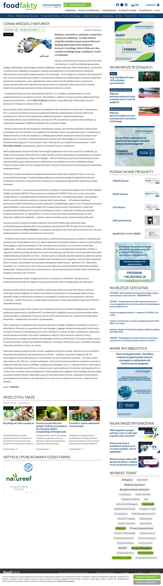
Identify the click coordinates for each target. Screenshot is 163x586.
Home (10, 16)
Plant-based (145, 523)
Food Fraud (147, 504)
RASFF (123, 548)
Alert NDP (142, 479)
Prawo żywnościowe (141, 528)
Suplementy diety (125, 553)
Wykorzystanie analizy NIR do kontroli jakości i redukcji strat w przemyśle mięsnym (123, 462)
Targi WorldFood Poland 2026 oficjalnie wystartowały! (122, 80)
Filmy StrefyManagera (127, 504)
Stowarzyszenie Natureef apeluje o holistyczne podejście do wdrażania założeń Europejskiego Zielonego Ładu (51, 427)
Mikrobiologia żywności (143, 513)
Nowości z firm (131, 16)
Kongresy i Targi (147, 509)
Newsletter (155, 572)
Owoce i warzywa (126, 523)
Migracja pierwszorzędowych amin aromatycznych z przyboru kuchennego (123, 117)
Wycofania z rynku (122, 558)
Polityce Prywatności (65, 581)
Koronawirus (120, 513)
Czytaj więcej (9, 449)
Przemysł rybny (145, 543)
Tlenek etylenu (145, 553)
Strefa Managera (147, 16)
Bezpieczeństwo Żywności (27, 16)
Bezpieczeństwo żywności (134, 489)
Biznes (119, 16)
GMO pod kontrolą (122, 220)
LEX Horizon (119, 207)
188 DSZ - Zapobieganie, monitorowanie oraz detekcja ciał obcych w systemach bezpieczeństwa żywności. (134, 339)
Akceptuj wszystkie (146, 577)
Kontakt (124, 572)
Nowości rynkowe (126, 518)
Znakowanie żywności (146, 558)
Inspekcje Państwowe (124, 509)
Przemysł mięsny (147, 533)
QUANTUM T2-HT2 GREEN (127, 233)
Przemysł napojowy (147, 538)
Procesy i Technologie (71, 16)
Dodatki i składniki (130, 499)
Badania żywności (135, 484)
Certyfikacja (125, 494)
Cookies (139, 572)
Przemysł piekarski (125, 543)
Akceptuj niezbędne (146, 582)
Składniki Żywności (91, 16)
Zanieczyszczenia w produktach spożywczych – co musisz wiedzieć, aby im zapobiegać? (123, 447)
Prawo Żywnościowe (50, 16)
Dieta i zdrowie (143, 494)
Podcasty (120, 528)
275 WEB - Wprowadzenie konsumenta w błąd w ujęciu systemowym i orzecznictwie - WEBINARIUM (134, 294)
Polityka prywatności (105, 572)
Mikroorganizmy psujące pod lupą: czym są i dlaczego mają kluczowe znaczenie (123, 433)
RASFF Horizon (120, 194)
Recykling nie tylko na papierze (18, 423)
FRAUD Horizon (121, 180)
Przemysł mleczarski (124, 538)
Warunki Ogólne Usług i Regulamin (73, 572)
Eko (146, 499)
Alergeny (127, 479)
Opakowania (107, 16)
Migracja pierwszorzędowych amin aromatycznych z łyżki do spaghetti (122, 97)
